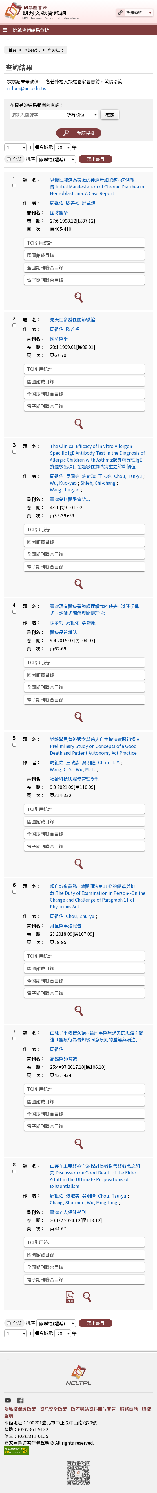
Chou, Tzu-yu (112, 1195)
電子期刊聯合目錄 (45, 280)
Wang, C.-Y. (61, 769)
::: (7, 38)
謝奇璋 (89, 476)
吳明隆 (89, 762)
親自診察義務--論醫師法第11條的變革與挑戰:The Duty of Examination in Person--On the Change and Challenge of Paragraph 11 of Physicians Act (97, 896)
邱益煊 (89, 202)
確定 (109, 114)
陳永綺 (56, 622)
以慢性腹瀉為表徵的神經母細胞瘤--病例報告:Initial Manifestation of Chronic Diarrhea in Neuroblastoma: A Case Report (97, 186)
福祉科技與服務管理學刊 (74, 778)
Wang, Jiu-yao (64, 489)
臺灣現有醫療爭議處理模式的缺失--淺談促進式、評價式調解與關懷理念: (94, 609)
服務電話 (129, 1408)
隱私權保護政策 (20, 1408)
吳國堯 (72, 476)
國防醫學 (59, 212)
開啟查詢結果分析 (31, 29)
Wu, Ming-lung (102, 1202)
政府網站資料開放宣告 (93, 1408)
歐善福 (72, 202)
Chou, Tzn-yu (128, 476)
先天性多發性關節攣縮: (73, 319)
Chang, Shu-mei (66, 1202)
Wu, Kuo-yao (63, 482)
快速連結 (134, 12)
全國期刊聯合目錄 (45, 267)
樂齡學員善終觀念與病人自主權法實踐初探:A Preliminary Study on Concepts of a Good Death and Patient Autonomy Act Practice (94, 746)
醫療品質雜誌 (63, 632)
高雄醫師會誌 (63, 1058)
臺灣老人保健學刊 (68, 1212)
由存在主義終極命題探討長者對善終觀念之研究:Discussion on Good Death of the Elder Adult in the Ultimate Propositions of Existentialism (95, 1175)
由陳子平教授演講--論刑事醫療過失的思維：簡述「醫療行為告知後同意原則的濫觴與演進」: (96, 1036)
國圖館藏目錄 (40, 255)
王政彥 (72, 762)
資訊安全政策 (53, 1408)
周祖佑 (56, 202)
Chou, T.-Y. (109, 762)
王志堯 (105, 476)
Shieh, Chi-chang (97, 482)
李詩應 (89, 622)
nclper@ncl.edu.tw (27, 88)
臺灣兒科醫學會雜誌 (70, 499)
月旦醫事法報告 (65, 925)
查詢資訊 (32, 50)
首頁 (12, 50)
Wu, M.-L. (85, 769)
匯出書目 (96, 159)
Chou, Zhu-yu (80, 916)
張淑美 (72, 1195)
